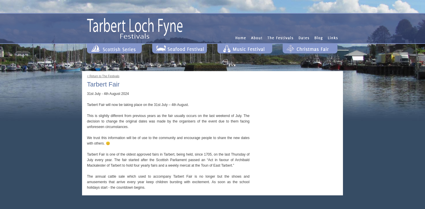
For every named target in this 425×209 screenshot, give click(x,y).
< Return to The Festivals (103, 76)
